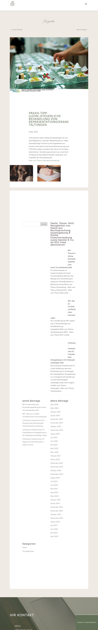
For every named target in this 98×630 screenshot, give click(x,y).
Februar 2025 (55, 456)
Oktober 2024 (55, 471)
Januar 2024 (55, 503)
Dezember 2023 (56, 507)
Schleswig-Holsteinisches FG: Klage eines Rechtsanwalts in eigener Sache (33, 442)
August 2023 (55, 522)
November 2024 (56, 467)
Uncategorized (28, 551)
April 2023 (54, 536)
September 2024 (56, 474)
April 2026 (54, 404)
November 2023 (56, 511)
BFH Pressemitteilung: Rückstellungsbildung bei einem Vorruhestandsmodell (34, 407)
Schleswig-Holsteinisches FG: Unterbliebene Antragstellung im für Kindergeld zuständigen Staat (34, 432)
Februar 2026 (55, 412)
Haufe (24, 547)
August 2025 (55, 434)
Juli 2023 (53, 525)
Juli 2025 (53, 438)
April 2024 (54, 492)
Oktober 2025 (55, 426)
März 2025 (54, 452)
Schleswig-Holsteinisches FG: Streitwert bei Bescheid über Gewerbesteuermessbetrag (33, 423)
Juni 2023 (54, 529)
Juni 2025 (54, 441)
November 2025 (56, 423)
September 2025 (56, 430)
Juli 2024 (53, 481)
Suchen (43, 224)
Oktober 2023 (55, 514)
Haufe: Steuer (58, 223)
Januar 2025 (55, 459)
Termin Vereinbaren (87, 622)
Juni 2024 (54, 485)
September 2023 (56, 518)
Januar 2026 (55, 416)
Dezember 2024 (56, 463)
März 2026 (54, 408)
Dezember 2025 (56, 419)
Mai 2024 (54, 489)
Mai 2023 (53, 533)
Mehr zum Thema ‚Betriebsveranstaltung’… (45, 161)
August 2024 (55, 478)
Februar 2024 (55, 500)
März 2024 (54, 496)
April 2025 (54, 448)
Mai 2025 (53, 445)
